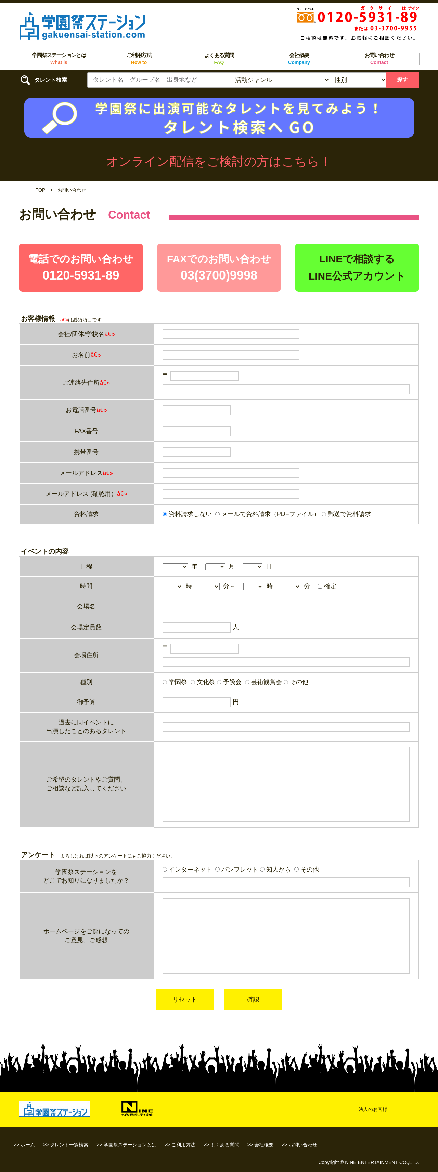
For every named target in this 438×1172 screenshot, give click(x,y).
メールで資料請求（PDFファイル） (267, 514)
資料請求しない (187, 514)
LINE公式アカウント (357, 276)
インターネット (187, 869)
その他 (296, 682)
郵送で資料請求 (346, 514)
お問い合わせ (379, 58)
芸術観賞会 (263, 682)
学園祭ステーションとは (59, 58)
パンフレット (236, 869)
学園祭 (175, 682)
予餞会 (229, 682)
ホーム (28, 1144)
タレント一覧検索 (69, 1144)
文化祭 (203, 682)
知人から (275, 869)
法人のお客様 (373, 1109)
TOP (40, 190)
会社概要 (299, 58)
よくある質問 (219, 58)
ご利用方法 (139, 58)
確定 (327, 586)
